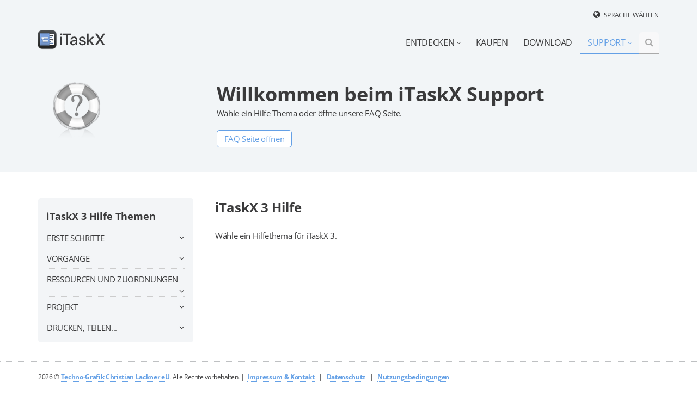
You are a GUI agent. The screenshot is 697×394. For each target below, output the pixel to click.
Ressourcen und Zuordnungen (116, 281)
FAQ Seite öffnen (254, 138)
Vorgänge (116, 258)
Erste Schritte (116, 237)
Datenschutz (346, 376)
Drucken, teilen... (116, 327)
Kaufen (492, 42)
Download (547, 42)
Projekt (116, 306)
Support (610, 42)
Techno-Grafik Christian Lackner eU (115, 376)
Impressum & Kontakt (281, 376)
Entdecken (433, 42)
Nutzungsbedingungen (413, 376)
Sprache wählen (631, 15)
